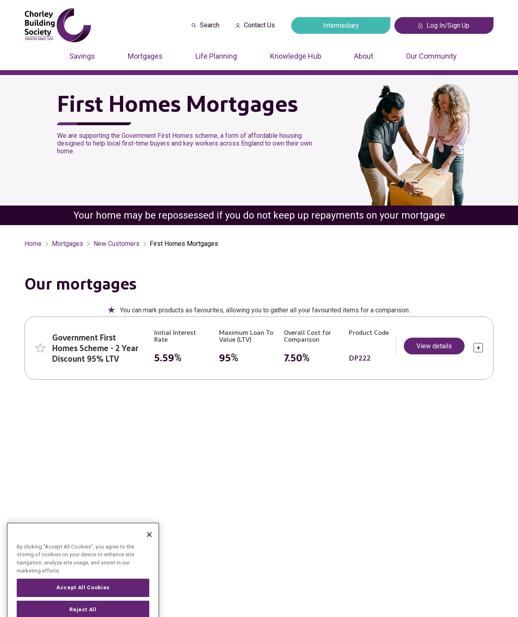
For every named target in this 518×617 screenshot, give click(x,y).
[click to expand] (478, 347)
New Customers (116, 244)
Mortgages (67, 244)
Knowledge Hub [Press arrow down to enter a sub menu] (295, 56)
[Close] (149, 547)
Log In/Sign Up (443, 25)
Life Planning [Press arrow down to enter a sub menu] (216, 56)
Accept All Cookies (83, 600)
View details (434, 346)
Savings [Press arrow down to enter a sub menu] (82, 56)
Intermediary (341, 25)
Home (33, 244)
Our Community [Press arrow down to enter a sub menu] (431, 56)
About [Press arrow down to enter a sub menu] (363, 56)
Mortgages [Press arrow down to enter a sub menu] (145, 56)
